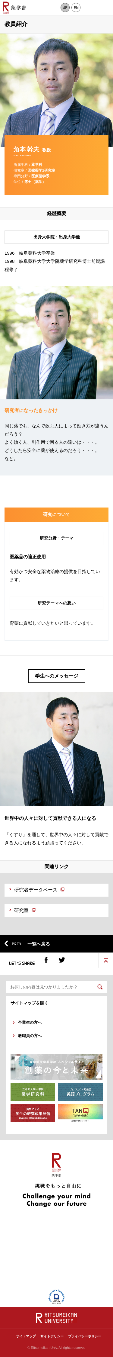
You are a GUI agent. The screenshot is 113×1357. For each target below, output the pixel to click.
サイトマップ (26, 1336)
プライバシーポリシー (84, 1336)
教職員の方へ (30, 1035)
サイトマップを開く (30, 1003)
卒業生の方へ (30, 1022)
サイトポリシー (52, 1336)
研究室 (21, 910)
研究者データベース (36, 889)
